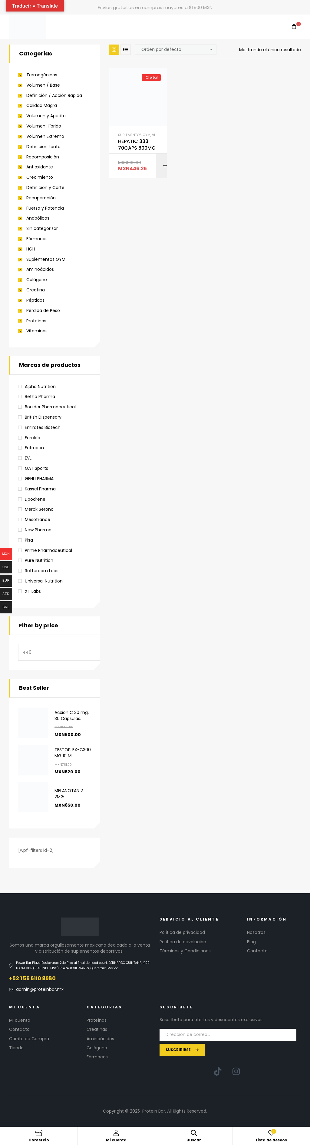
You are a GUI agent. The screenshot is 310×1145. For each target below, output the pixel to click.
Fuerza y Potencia (45, 208)
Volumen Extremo (45, 136)
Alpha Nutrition (40, 386)
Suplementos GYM (134, 134)
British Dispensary (43, 417)
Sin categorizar (42, 228)
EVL (28, 458)
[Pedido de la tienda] (175, 50)
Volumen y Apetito (46, 116)
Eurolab (32, 438)
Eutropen (34, 448)
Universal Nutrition (44, 581)
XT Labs (33, 591)
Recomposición (42, 157)
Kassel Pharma (40, 489)
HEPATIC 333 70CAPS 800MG (137, 144)
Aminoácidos (40, 269)
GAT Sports (36, 468)
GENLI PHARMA (39, 479)
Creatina (35, 290)
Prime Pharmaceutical (48, 550)
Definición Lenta (43, 147)
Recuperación (41, 198)
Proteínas (36, 321)
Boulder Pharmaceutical (50, 407)
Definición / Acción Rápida (54, 95)
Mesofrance (37, 519)
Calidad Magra (41, 105)
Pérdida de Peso (43, 311)
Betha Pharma (40, 396)
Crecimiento (39, 177)
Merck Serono (39, 509)
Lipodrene (35, 499)
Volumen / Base (43, 85)
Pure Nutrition (39, 560)
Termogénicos (41, 75)
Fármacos (37, 239)
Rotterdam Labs (41, 571)
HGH (30, 249)
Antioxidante (39, 167)
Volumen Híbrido (43, 126)
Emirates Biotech (43, 427)
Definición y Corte (45, 188)
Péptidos (35, 300)
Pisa (29, 540)
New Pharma (38, 530)
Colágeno (36, 280)
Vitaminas (37, 331)
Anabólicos (37, 218)
